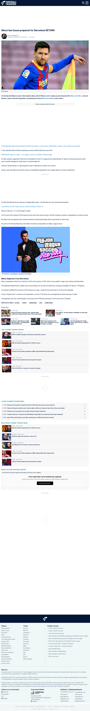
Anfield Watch (64, 701)
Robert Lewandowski (7, 652)
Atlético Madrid (27, 659)
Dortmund (26, 641)
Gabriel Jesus (5, 630)
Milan (24, 646)
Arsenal (25, 628)
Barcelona (46, 98)
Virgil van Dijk (5, 641)
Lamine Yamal (5, 663)
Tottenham (26, 632)
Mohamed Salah (6, 646)
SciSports (36, 679)
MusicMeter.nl (79, 696)
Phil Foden (4, 632)
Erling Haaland (5, 628)
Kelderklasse (78, 699)
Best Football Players (55, 648)
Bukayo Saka (5, 643)
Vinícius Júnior (5, 661)
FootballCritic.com (80, 692)
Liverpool (25, 639)
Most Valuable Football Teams (57, 654)
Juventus (26, 643)
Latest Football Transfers (56, 628)
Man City (25, 635)
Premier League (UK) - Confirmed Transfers (61, 643)
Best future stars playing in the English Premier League (64, 641)
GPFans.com (78, 694)
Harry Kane (4, 650)
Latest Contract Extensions (56, 633)
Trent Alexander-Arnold (8, 639)
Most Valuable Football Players (57, 651)
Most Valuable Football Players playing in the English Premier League (68, 636)
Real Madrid (26, 648)
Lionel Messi (78, 96)
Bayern (25, 657)
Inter (24, 652)
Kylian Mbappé (5, 657)
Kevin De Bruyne (6, 637)
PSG (14, 211)
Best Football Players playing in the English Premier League (65, 638)
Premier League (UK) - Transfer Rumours (60, 646)
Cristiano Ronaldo (6, 659)
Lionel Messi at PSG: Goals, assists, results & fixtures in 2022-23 (22, 206)
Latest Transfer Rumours (56, 631)
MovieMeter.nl (64, 696)
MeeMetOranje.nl (80, 701)
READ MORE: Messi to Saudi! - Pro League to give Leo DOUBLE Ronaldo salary (26, 155)
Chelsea (25, 637)
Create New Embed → (45, 483)
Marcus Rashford (6, 648)
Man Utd (25, 630)
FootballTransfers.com (67, 692)
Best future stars (53, 656)
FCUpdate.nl (63, 694)
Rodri (2, 635)
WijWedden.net (64, 699)
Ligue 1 (24, 303)
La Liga (17, 303)
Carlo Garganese (13, 35)
